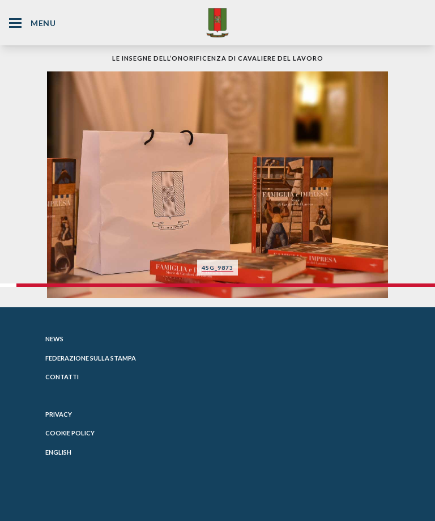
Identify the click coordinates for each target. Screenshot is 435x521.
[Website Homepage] (217, 22)
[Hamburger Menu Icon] (15, 23)
